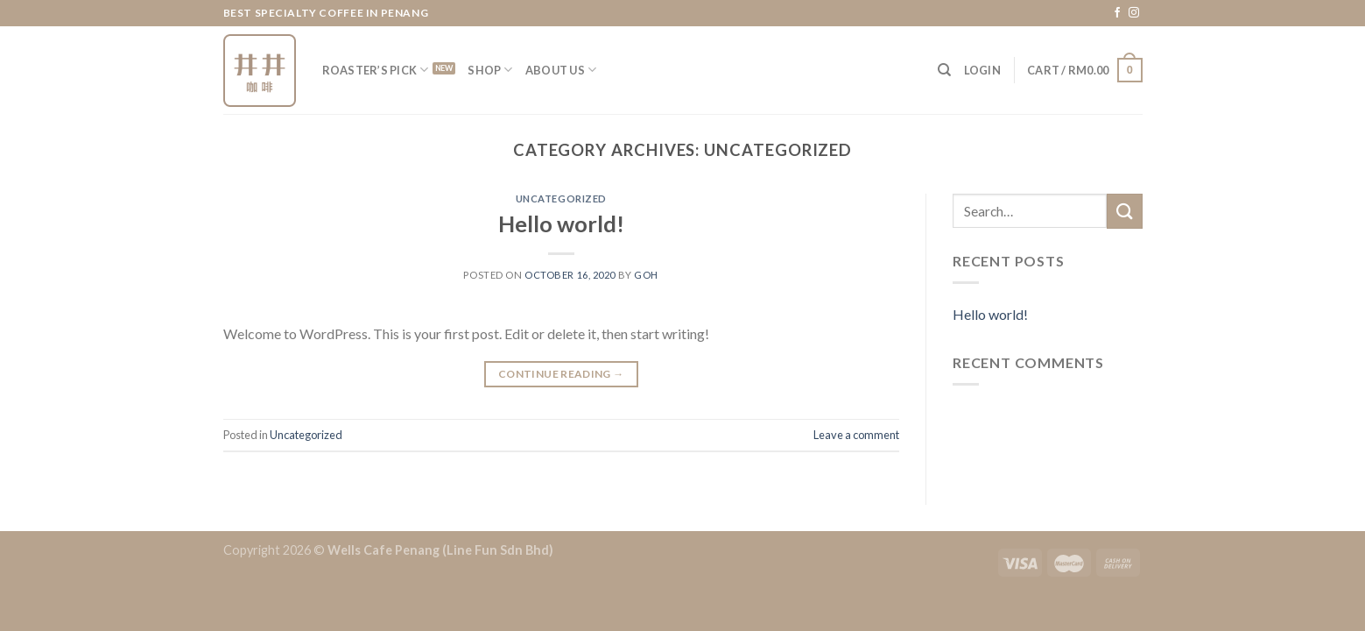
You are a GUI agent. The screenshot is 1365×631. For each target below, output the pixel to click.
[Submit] (1124, 211)
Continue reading (561, 373)
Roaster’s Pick (375, 69)
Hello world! (561, 223)
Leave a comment (856, 435)
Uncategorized (561, 198)
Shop (490, 69)
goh (646, 274)
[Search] (944, 70)
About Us (561, 69)
